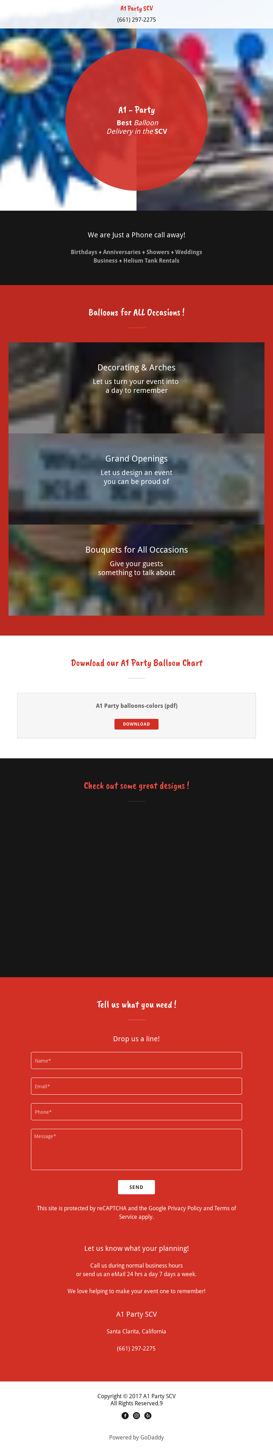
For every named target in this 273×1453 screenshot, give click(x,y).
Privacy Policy (185, 1208)
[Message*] (136, 1149)
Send (136, 1187)
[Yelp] (148, 1417)
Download (136, 724)
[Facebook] (125, 1417)
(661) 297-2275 (136, 19)
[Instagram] (136, 1417)
